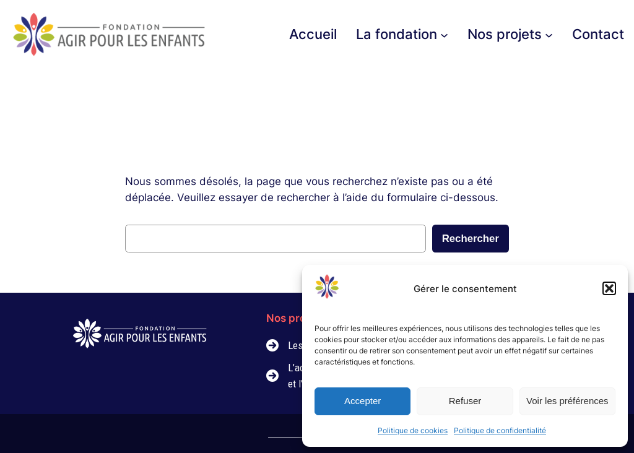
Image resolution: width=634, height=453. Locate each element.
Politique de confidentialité (500, 430)
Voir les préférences (567, 400)
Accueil (313, 34)
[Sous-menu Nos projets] (549, 34)
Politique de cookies (413, 430)
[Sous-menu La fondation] (444, 34)
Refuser (465, 400)
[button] (609, 288)
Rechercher (470, 238)
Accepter (362, 400)
